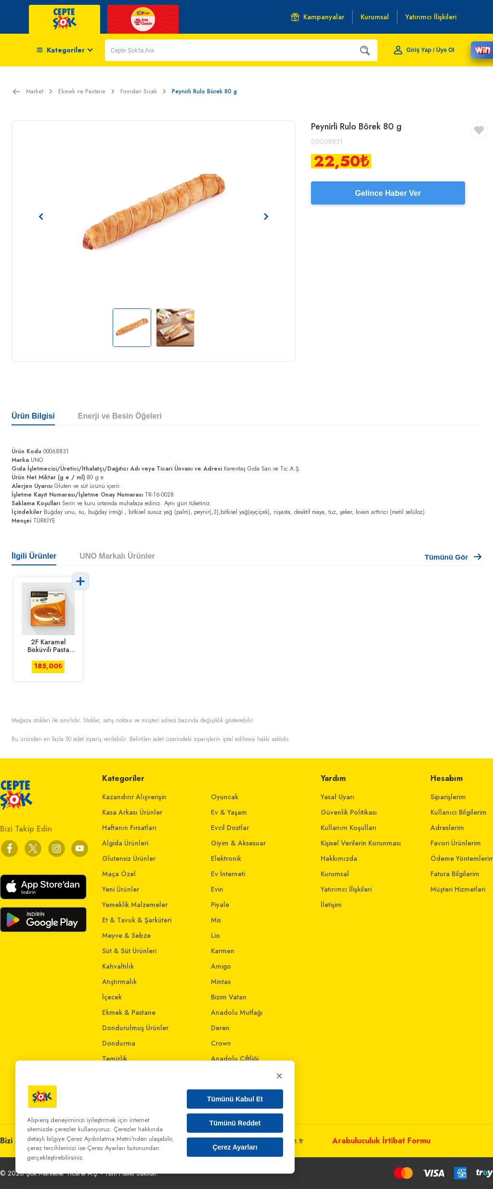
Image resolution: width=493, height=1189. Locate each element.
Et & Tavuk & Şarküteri (136, 920)
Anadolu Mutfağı (237, 1012)
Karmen (222, 951)
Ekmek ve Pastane (86, 91)
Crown (221, 1043)
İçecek (112, 997)
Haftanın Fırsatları (129, 827)
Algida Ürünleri (125, 843)
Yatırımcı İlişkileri (346, 889)
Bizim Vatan (228, 997)
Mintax (221, 981)
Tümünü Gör (453, 557)
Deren (220, 1028)
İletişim (331, 904)
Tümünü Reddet (235, 1123)
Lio (215, 935)
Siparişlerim (448, 797)
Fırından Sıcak (143, 91)
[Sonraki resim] (266, 216)
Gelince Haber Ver (388, 193)
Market (39, 91)
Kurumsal (335, 874)
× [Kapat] (279, 1075)
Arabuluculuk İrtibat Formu (381, 1140)
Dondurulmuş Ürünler (135, 1028)
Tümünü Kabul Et (235, 1099)
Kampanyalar (317, 17)
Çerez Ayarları (234, 1147)
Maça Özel (119, 874)
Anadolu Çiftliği (235, 1058)
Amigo (221, 966)
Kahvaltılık (118, 966)
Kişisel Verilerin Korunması (361, 843)
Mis (216, 920)
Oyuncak (224, 797)
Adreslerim (447, 827)
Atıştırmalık (119, 981)
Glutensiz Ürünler (129, 858)
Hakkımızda (339, 858)
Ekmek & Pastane (129, 1012)
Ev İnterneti (228, 874)
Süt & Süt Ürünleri (129, 951)
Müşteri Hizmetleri (457, 889)
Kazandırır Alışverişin (134, 797)
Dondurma (118, 1043)
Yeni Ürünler (120, 889)
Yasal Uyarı (337, 797)
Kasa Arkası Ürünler (132, 812)
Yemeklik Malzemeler (135, 904)
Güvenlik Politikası (349, 812)
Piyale (220, 904)
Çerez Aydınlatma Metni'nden (106, 1138)
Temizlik (114, 1058)
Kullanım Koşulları (348, 827)
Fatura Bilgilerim (455, 874)
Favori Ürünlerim (455, 843)
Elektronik (226, 858)
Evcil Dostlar (230, 827)
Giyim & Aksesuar (238, 843)
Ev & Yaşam (229, 812)
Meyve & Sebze (126, 935)
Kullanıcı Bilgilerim (458, 812)
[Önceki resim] (41, 216)
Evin (217, 889)
